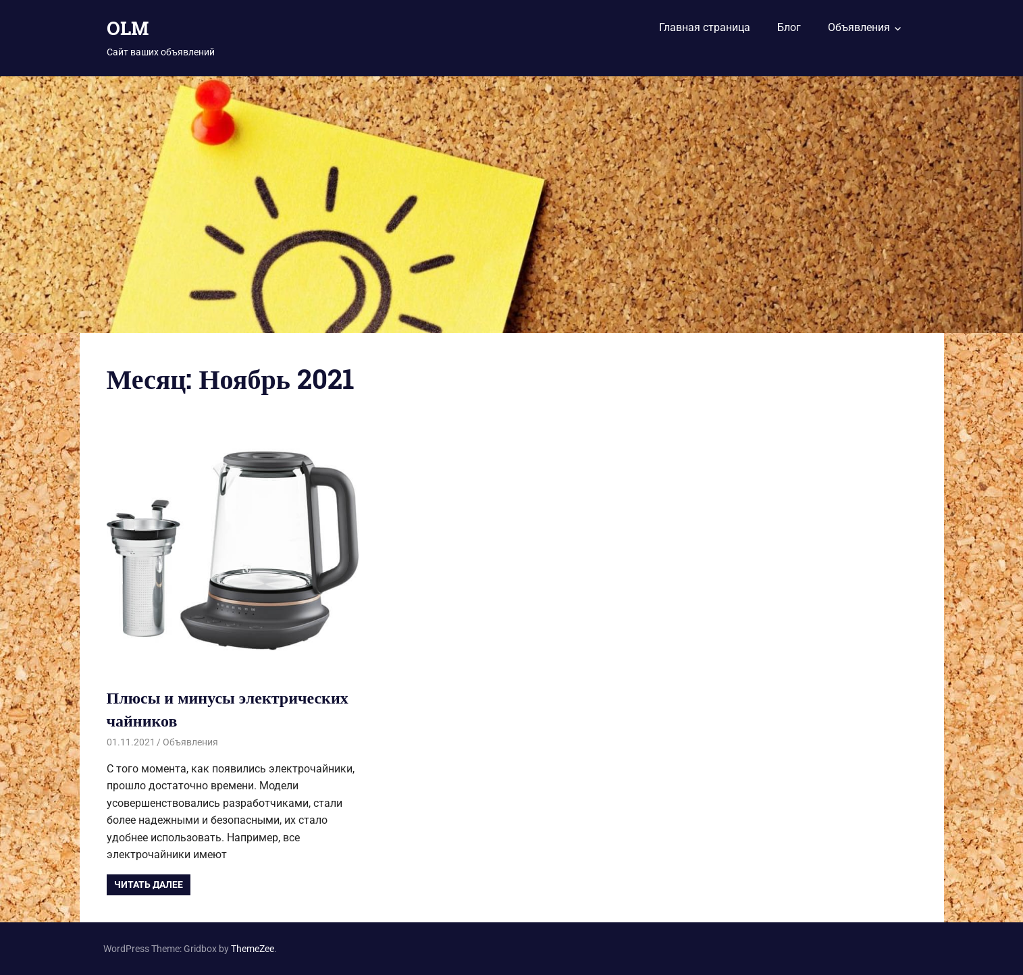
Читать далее (148, 884)
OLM (128, 28)
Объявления (859, 27)
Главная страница (704, 27)
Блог (789, 27)
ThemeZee (252, 948)
